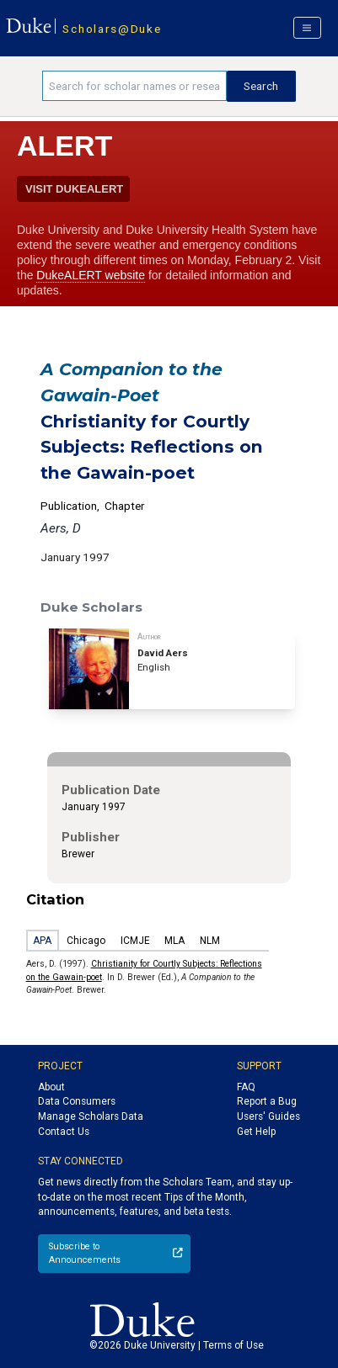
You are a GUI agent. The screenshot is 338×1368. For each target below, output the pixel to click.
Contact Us (63, 1131)
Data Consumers (76, 1101)
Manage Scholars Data (90, 1116)
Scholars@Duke (111, 28)
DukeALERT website (90, 275)
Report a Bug (267, 1101)
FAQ (246, 1087)
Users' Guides (268, 1116)
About (51, 1087)
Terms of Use (233, 1345)
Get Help (256, 1131)
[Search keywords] (134, 86)
